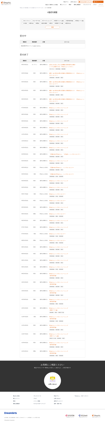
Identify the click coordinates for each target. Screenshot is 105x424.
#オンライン (27, 20)
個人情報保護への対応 (14, 417)
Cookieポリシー (23, 417)
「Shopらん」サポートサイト (81, 396)
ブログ (95, 4)
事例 (70, 4)
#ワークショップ (47, 20)
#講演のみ (68, 23)
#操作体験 (44, 23)
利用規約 (30, 417)
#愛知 (37, 23)
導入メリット (63, 4)
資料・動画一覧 (57, 403)
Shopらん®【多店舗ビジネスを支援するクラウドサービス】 (32, 7)
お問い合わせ (74, 1)
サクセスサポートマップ (85, 1)
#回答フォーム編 (58, 20)
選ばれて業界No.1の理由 (52, 4)
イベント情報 (37, 401)
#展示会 (31, 23)
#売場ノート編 (79, 20)
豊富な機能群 (77, 4)
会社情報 (6, 417)
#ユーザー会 (36, 20)
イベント (101, 4)
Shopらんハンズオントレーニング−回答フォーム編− (58, 335)
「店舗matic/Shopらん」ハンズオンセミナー (61, 167)
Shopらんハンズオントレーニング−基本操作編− (58, 274)
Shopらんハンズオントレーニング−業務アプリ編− (58, 309)
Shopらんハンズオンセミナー (57, 194)
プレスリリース (87, 4)
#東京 (50, 23)
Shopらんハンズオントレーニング (58, 107)
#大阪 (25, 23)
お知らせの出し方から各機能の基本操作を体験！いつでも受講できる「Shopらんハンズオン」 (62, 65)
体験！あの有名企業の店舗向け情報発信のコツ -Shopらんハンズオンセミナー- (66, 74)
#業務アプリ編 (59, 23)
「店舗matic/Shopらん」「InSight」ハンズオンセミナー (64, 154)
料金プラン (66, 1)
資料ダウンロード (99, 1)
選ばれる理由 (16, 396)
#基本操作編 (69, 20)
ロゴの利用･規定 (36, 417)
